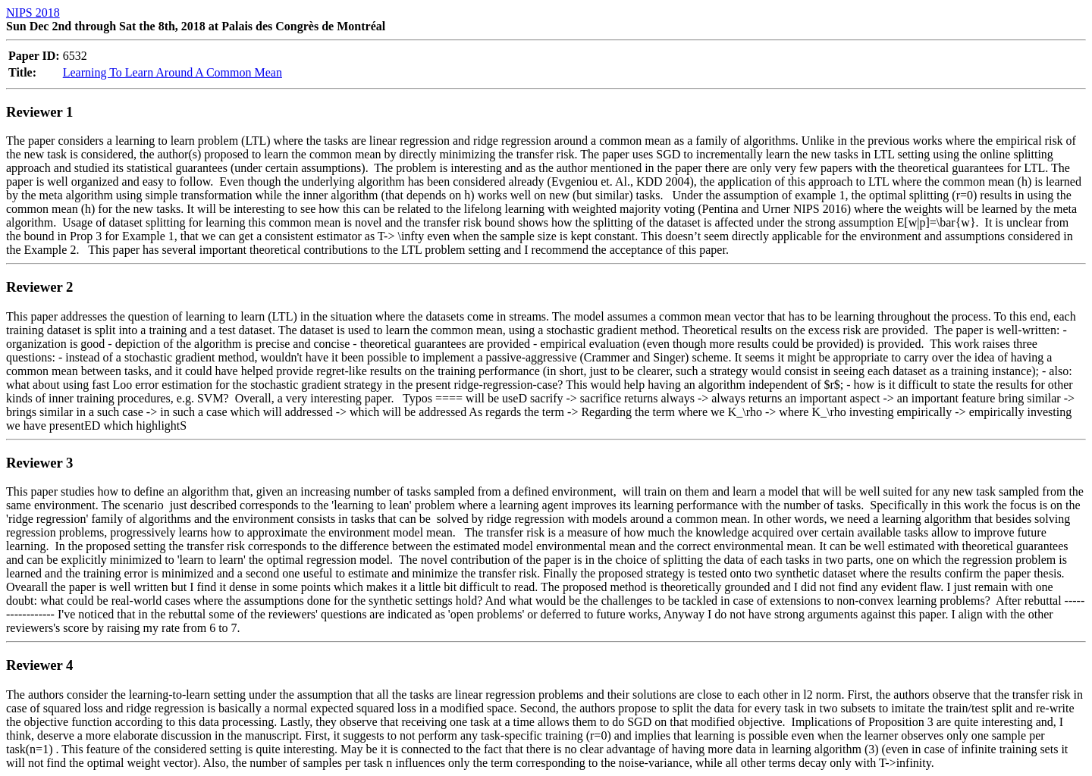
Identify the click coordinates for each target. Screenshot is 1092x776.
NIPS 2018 (33, 12)
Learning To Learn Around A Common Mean (172, 72)
